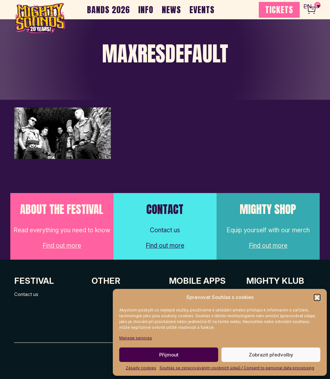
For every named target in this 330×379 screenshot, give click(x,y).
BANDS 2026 (108, 9)
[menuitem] (312, 6)
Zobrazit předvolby (271, 355)
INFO (145, 9)
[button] (317, 297)
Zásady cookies (141, 367)
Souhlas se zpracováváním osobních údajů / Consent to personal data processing (237, 367)
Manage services (135, 338)
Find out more (62, 245)
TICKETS (279, 9)
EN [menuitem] (307, 6)
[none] (312, 6)
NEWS (171, 9)
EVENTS (202, 9)
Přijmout (169, 355)
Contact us (26, 294)
